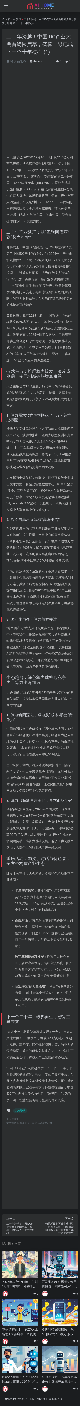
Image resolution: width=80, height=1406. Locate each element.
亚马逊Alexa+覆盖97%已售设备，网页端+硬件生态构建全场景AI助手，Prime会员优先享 (59, 1284)
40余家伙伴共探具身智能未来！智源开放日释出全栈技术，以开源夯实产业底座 (59, 1379)
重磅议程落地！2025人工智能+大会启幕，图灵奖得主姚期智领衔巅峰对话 (20, 1332)
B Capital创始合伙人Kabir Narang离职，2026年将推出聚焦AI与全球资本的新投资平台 (20, 1379)
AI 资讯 (17, 19)
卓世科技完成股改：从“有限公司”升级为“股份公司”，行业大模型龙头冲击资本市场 (59, 1332)
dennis (35, 61)
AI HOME (31, 1398)
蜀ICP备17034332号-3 (49, 1398)
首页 (7, 19)
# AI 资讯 (20, 1110)
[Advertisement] (40, 114)
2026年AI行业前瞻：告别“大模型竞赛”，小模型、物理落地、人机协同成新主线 (20, 1284)
